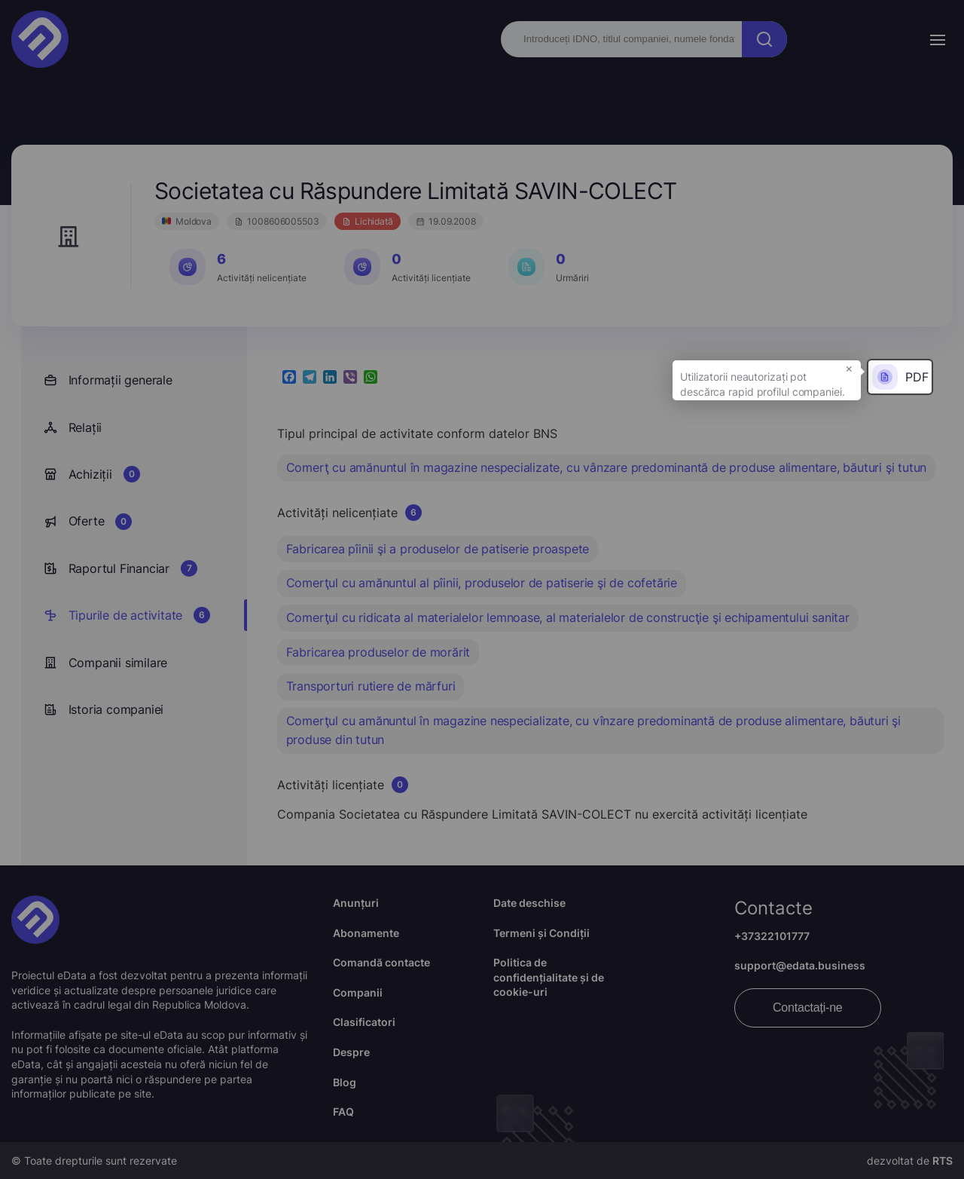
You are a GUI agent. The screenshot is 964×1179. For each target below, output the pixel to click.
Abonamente (366, 932)
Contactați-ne (808, 1007)
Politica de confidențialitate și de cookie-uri (548, 977)
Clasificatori (364, 1021)
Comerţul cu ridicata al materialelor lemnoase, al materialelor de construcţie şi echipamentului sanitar (568, 617)
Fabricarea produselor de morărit (378, 652)
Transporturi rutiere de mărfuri (371, 686)
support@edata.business (799, 965)
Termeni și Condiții (541, 932)
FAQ (343, 1111)
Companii (358, 992)
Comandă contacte (381, 962)
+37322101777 (772, 935)
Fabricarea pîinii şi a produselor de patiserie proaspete (438, 548)
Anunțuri (356, 902)
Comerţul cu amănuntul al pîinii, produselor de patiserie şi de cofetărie (482, 582)
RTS (942, 1160)
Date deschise (529, 902)
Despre (351, 1052)
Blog (344, 1082)
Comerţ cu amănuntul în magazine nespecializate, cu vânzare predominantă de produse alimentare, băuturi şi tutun (606, 467)
